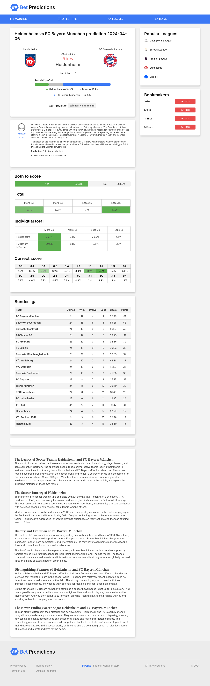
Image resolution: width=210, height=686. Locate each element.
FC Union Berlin (25, 398)
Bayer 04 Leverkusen (28, 322)
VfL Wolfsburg (24, 360)
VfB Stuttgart (23, 366)
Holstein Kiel (23, 423)
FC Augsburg (23, 379)
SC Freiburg (23, 341)
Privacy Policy (18, 665)
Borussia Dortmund (27, 373)
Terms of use (17, 670)
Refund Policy (44, 665)
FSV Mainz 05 (24, 335)
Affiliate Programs (46, 670)
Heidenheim (23, 411)
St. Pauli (20, 404)
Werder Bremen (25, 385)
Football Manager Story (100, 665)
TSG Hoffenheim (25, 392)
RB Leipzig (22, 347)
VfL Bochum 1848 (26, 417)
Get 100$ (185, 101)
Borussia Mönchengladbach (32, 354)
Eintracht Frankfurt (27, 328)
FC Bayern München (28, 316)
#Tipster (22, 133)
